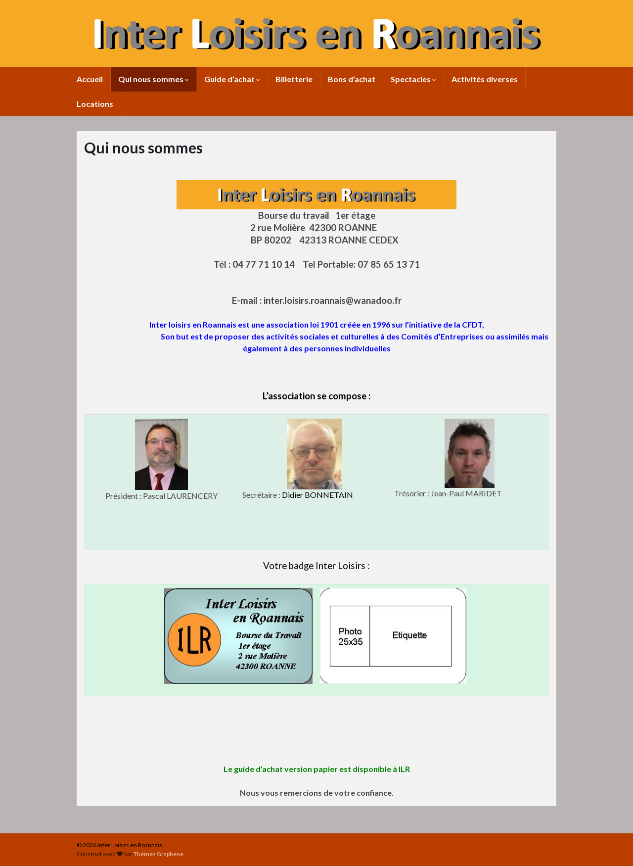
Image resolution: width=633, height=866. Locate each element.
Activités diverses (485, 79)
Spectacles (413, 79)
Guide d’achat (232, 79)
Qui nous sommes (153, 79)
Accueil (90, 79)
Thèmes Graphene (158, 854)
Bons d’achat (351, 79)
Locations (95, 103)
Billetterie (294, 79)
